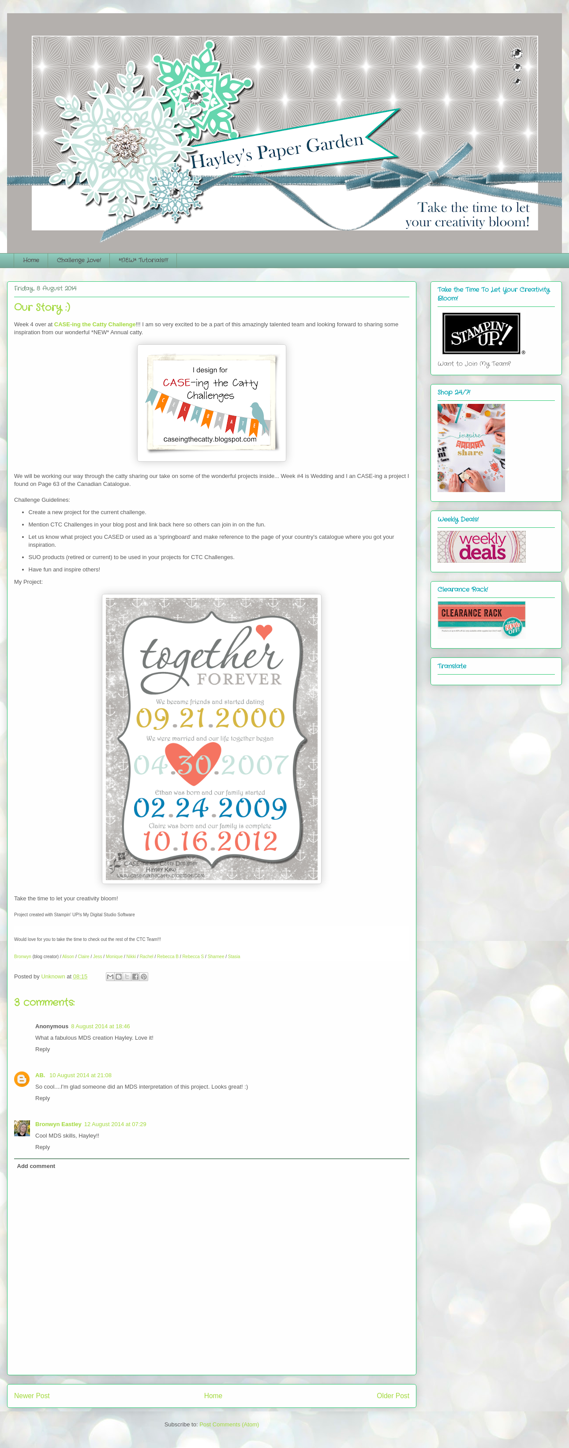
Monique (114, 956)
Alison (68, 956)
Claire (84, 956)
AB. (41, 1075)
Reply (42, 1049)
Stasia (234, 956)
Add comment (36, 1166)
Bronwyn (22, 956)
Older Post (393, 1395)
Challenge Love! (79, 260)
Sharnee (216, 956)
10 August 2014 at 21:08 (80, 1075)
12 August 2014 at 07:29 (115, 1124)
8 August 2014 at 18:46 (100, 1026)
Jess (97, 956)
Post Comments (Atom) (229, 1424)
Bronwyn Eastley (58, 1124)
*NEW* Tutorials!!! (143, 260)
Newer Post (32, 1395)
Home (31, 260)
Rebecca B (168, 956)
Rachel (146, 956)
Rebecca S (193, 956)
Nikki (131, 956)
